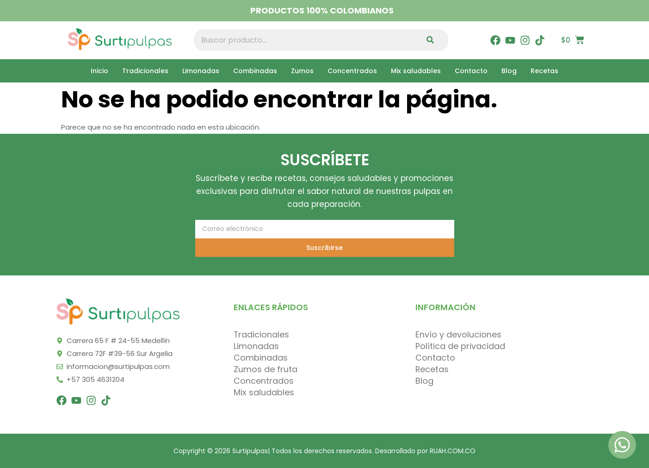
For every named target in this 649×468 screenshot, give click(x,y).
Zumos (302, 70)
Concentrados (352, 70)
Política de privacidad (460, 346)
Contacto (471, 70)
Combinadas (255, 70)
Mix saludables (416, 70)
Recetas (544, 70)
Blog (509, 70)
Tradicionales (145, 70)
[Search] (432, 40)
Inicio (99, 70)
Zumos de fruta (265, 369)
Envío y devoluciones (458, 334)
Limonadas (200, 70)
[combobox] (305, 40)
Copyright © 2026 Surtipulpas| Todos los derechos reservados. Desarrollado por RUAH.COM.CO (324, 451)
